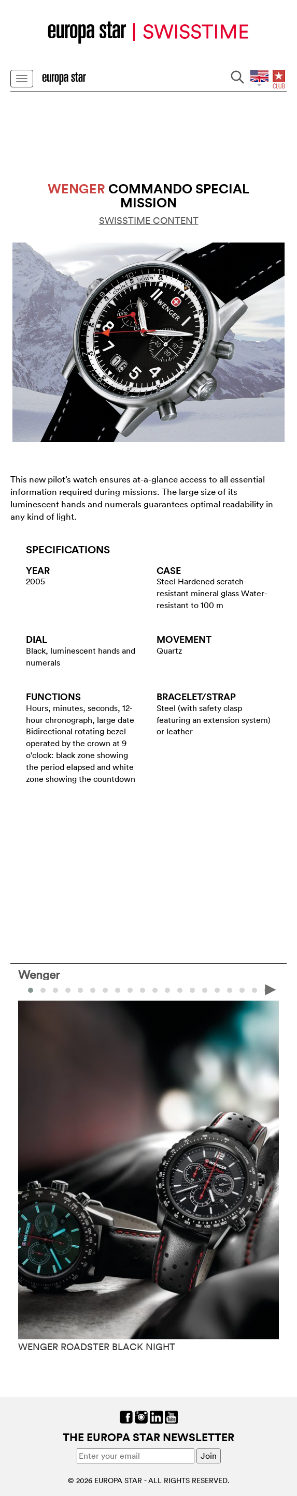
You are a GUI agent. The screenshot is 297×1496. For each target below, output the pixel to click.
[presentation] (270, 989)
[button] (43, 990)
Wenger (39, 974)
